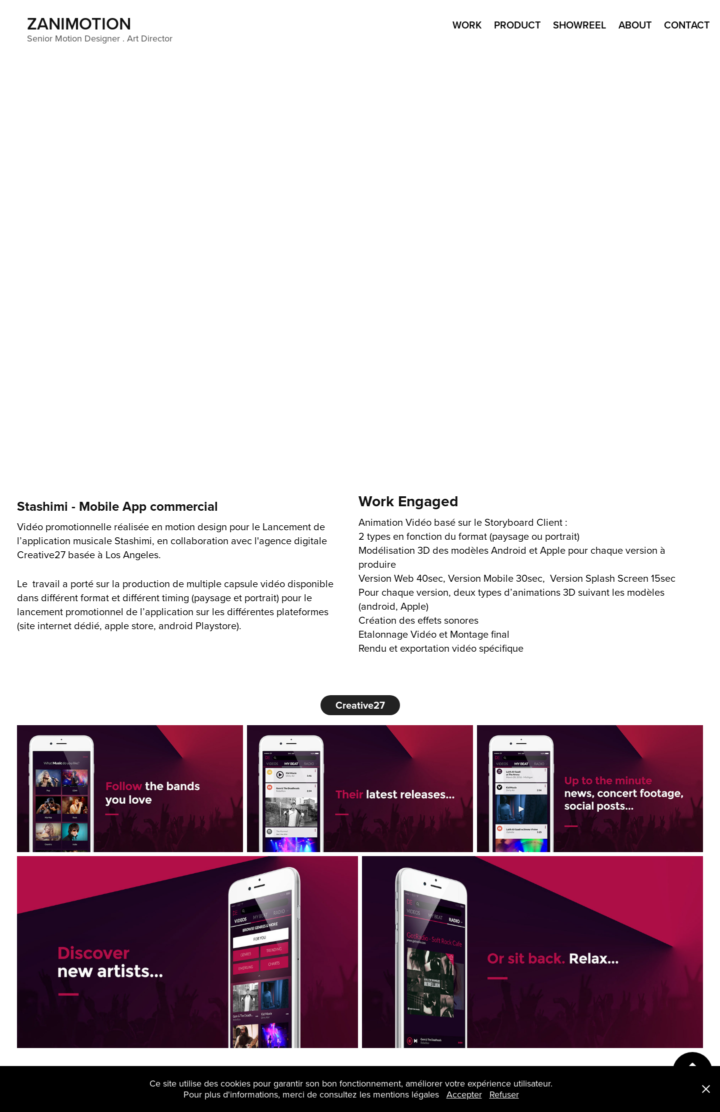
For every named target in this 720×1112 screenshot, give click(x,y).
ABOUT (635, 24)
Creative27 (360, 705)
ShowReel (579, 24)
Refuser (504, 1094)
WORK (467, 24)
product (517, 24)
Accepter (464, 1094)
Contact (687, 24)
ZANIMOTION (81, 23)
